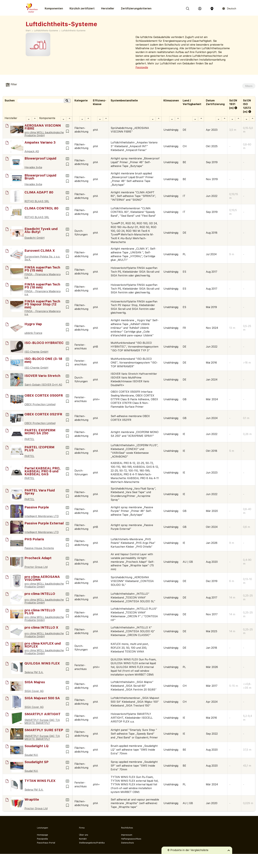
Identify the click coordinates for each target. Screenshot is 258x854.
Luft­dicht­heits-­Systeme (46, 30)
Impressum (126, 835)
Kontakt (83, 839)
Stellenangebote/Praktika (92, 842)
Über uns (83, 835)
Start (28, 30)
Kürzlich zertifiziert (82, 8)
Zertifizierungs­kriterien (136, 8)
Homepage (42, 835)
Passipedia (141, 67)
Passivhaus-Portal (46, 842)
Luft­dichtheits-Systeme (73, 30)
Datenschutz (127, 842)
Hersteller (107, 8)
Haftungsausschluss (131, 839)
